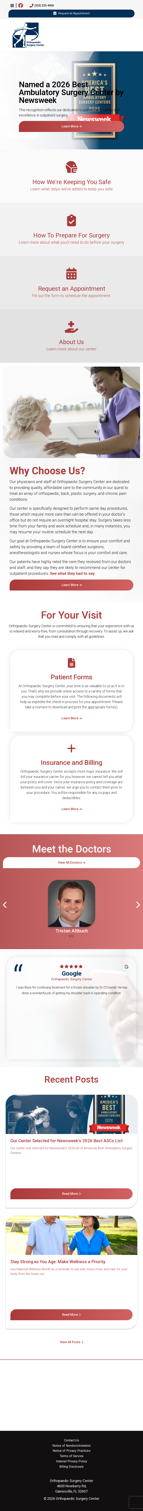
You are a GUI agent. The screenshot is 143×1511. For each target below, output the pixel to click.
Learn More (70, 126)
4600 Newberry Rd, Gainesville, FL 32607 (71, 1486)
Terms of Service (71, 1456)
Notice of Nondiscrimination (71, 1445)
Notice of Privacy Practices (71, 1450)
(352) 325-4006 (42, 6)
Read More (70, 1194)
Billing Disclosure (71, 1466)
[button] (12, 5)
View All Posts (70, 1342)
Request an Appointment (71, 13)
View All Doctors (70, 862)
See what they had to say (72, 573)
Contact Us (71, 1440)
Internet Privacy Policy (71, 1461)
